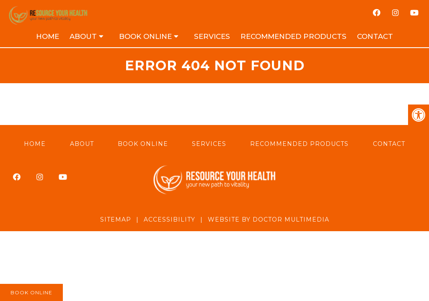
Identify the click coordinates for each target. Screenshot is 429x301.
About (83, 36)
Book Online (145, 36)
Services (212, 36)
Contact (375, 36)
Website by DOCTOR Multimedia (268, 219)
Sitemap (115, 219)
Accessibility (169, 219)
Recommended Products (293, 36)
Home (47, 36)
